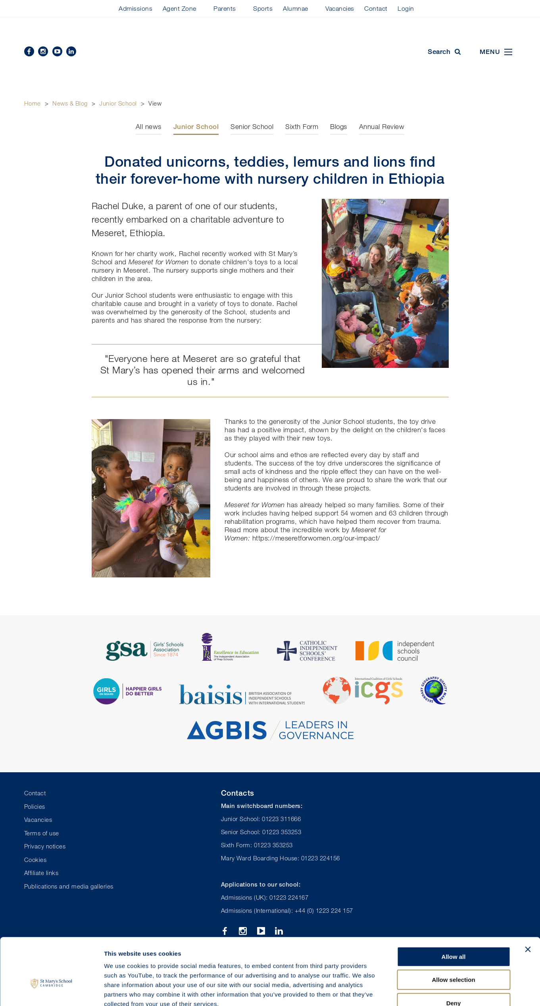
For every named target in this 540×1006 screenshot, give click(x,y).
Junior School (118, 103)
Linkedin (71, 51)
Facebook (29, 51)
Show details (416, 990)
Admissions (135, 8)
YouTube (57, 51)
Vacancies (339, 8)
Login (406, 8)
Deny (453, 955)
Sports (263, 8)
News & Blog (70, 103)
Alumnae (295, 8)
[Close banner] (527, 901)
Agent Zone (179, 8)
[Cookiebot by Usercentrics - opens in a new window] (51, 990)
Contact (376, 8)
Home (32, 103)
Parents (224, 8)
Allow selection (453, 932)
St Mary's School (270, 52)
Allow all (454, 909)
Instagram (43, 51)
